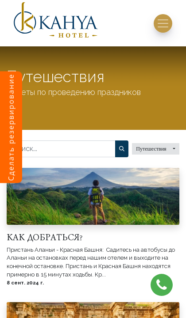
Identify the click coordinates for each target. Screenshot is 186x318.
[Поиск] (121, 148)
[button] (155, 149)
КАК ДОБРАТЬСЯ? (44, 237)
